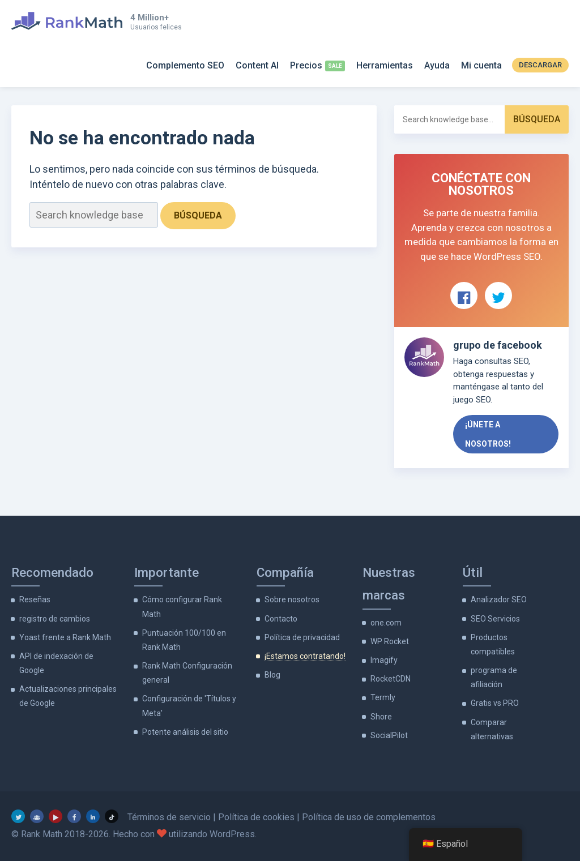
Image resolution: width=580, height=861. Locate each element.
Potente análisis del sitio (185, 731)
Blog (272, 674)
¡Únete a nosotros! (488, 434)
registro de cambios (54, 618)
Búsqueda (198, 215)
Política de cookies (256, 817)
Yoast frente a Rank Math (65, 637)
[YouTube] (55, 816)
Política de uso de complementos (369, 817)
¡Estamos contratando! (305, 656)
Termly (382, 697)
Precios (306, 65)
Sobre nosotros (292, 599)
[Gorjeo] (18, 816)
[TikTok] (111, 816)
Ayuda (437, 65)
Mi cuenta (481, 65)
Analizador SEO (499, 599)
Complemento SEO (185, 65)
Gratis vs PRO (495, 703)
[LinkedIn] (93, 816)
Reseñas (34, 599)
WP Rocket (389, 641)
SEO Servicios (495, 618)
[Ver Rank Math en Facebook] (463, 295)
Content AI (257, 65)
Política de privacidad (302, 637)
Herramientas (384, 65)
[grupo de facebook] (37, 816)
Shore (381, 716)
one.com (386, 622)
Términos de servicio (169, 817)
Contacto (281, 618)
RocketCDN (390, 678)
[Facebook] (74, 816)
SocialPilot (389, 735)
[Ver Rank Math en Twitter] (498, 295)
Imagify (384, 660)
